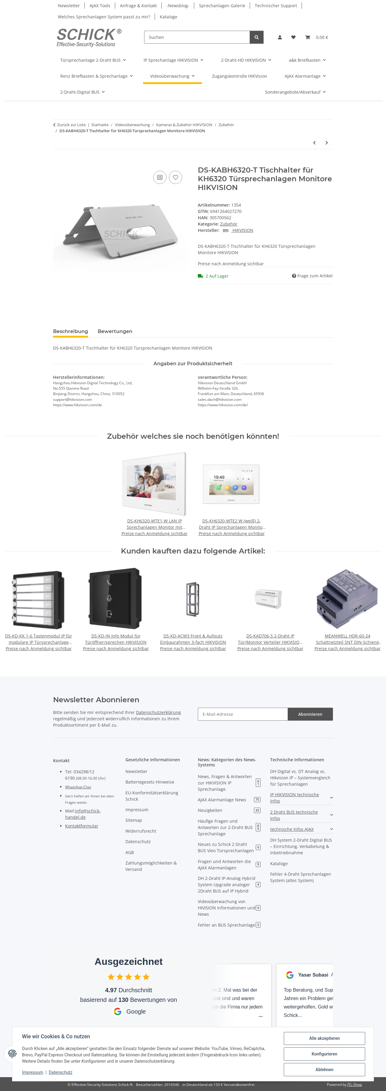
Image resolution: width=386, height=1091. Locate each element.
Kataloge (168, 17)
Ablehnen (324, 1069)
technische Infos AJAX (292, 829)
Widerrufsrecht (140, 831)
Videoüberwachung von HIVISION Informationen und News (229, 908)
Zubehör (228, 224)
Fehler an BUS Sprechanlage (229, 925)
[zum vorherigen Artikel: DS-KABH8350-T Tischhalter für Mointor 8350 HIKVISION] (314, 142)
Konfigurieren (324, 1054)
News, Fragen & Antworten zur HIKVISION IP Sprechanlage (229, 783)
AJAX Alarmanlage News (229, 800)
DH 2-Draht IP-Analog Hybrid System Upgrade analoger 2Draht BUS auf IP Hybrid (229, 884)
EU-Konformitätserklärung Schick (151, 796)
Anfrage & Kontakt (138, 5)
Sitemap (133, 820)
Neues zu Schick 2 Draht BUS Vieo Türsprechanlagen (229, 847)
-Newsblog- (177, 5)
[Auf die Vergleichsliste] (159, 177)
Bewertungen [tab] (115, 331)
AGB (129, 852)
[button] (279, 37)
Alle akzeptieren (324, 1038)
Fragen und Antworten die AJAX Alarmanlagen (229, 865)
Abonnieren (310, 714)
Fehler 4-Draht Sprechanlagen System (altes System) (300, 877)
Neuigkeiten (229, 810)
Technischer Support (276, 5)
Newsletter (69, 5)
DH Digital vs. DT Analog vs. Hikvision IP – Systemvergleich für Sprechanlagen (300, 777)
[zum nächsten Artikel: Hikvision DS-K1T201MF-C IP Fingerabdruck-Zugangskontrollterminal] (327, 142)
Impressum (32, 1072)
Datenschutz (60, 1072)
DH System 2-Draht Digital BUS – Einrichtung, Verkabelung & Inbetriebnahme (301, 846)
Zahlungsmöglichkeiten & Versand (151, 866)
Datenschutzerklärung (158, 712)
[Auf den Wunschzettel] (175, 177)
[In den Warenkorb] (58, 162)
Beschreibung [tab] (70, 331)
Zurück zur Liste (71, 124)
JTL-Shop (354, 1084)
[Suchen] (197, 37)
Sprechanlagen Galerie (222, 5)
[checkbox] (111, 976)
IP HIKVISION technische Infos (294, 798)
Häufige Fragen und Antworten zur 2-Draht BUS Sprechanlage (229, 827)
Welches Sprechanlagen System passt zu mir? (104, 17)
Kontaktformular (81, 826)
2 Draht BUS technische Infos (294, 815)
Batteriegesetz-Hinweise (149, 782)
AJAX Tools (100, 5)
